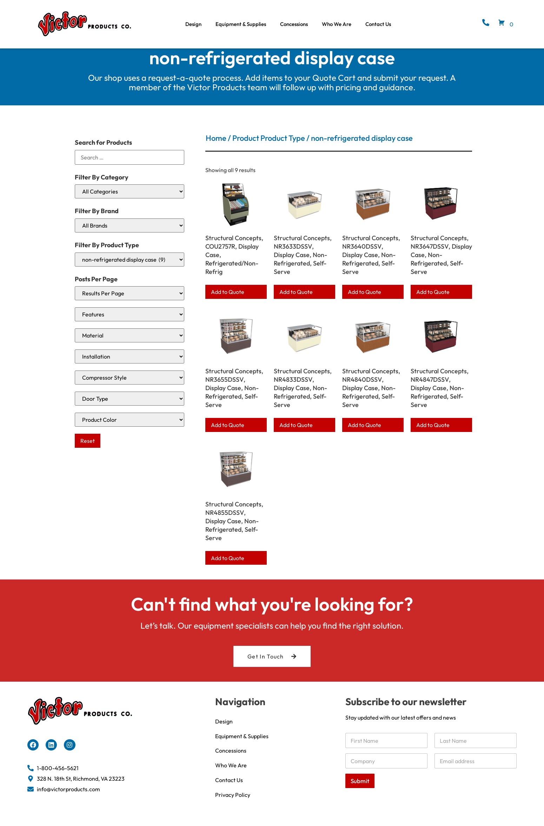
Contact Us (378, 24)
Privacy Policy (232, 803)
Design (193, 24)
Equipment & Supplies (240, 24)
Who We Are (336, 24)
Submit (360, 790)
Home (216, 147)
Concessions (294, 24)
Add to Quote (227, 300)
